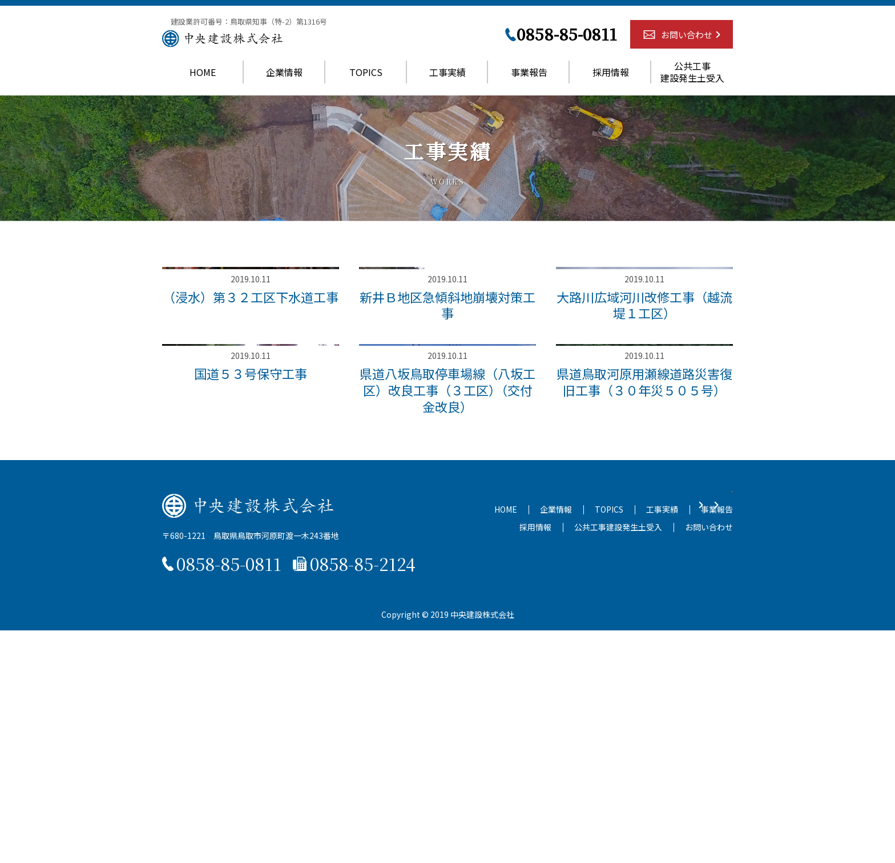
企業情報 (284, 80)
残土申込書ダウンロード (521, 736)
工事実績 (447, 80)
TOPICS (365, 80)
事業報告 (529, 80)
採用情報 (610, 80)
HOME (203, 80)
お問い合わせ (686, 43)
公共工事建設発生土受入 (692, 81)
